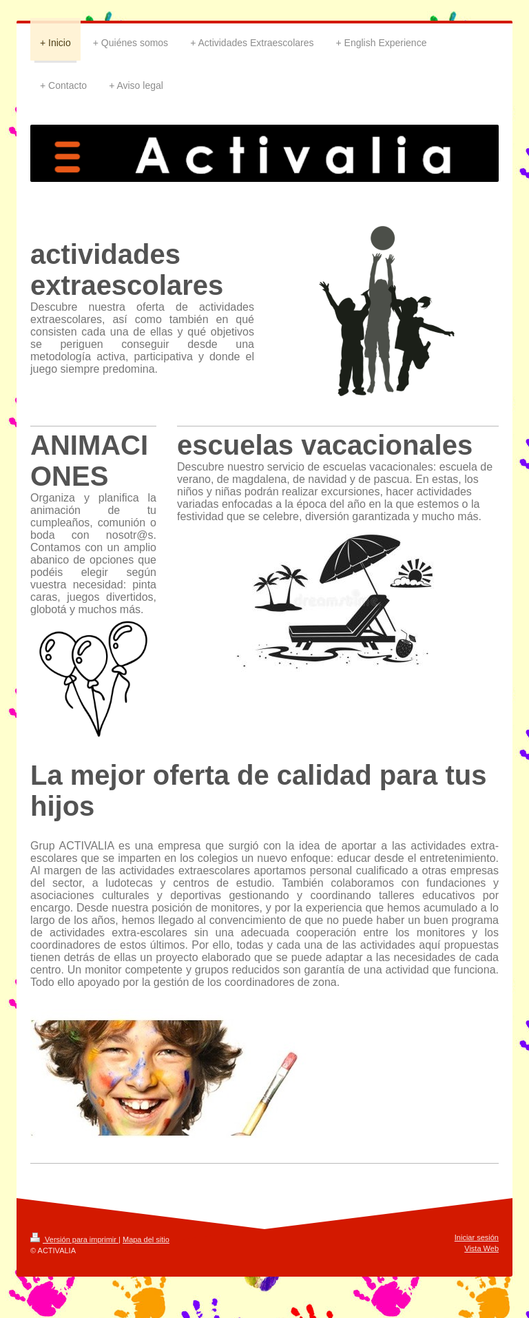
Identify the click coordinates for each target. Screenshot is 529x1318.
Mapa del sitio (146, 1239)
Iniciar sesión (477, 1237)
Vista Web (481, 1248)
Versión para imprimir (74, 1239)
